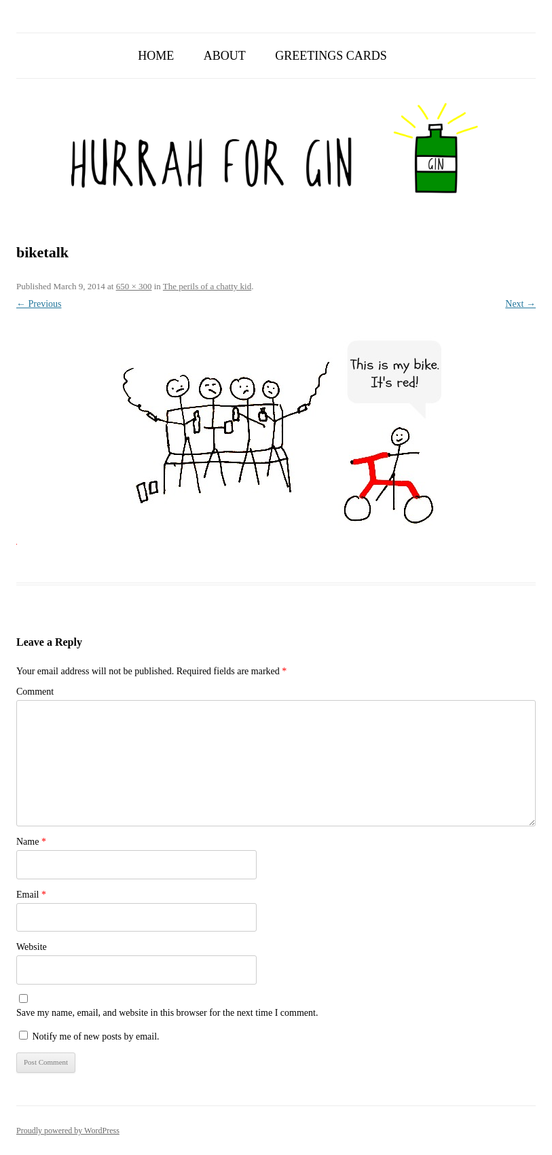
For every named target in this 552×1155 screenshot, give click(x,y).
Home (156, 55)
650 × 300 (134, 286)
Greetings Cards (331, 55)
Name (31, 842)
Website (31, 947)
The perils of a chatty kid (207, 286)
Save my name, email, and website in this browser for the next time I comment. (167, 1013)
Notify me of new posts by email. (96, 1036)
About (225, 55)
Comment (35, 691)
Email (31, 895)
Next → (520, 304)
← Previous (39, 304)
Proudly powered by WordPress (67, 1130)
